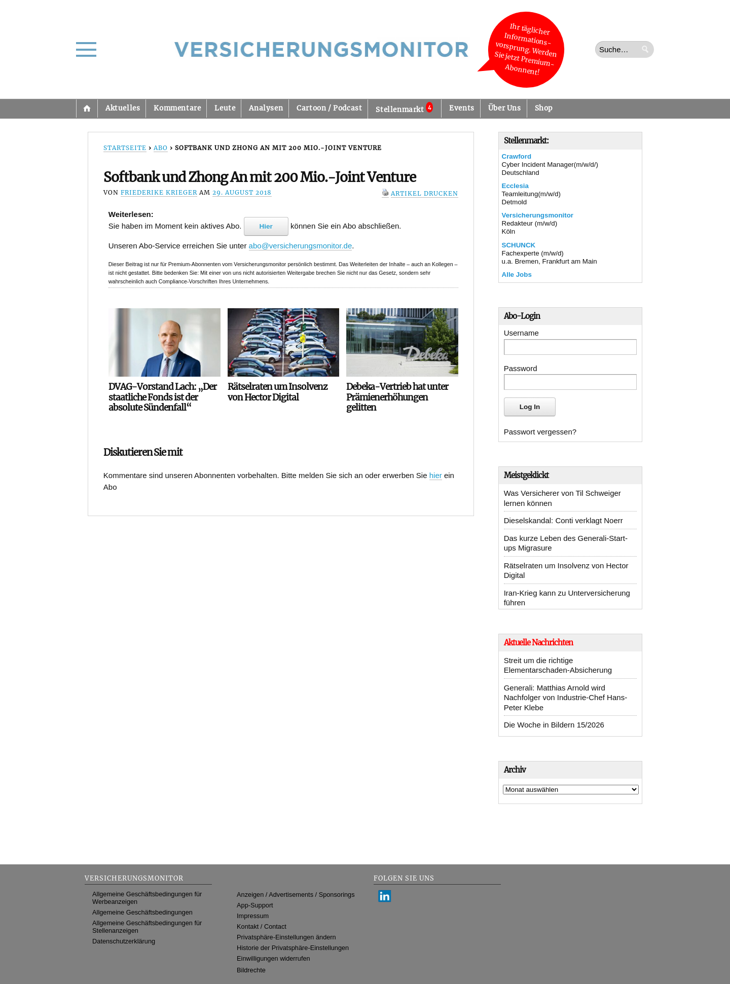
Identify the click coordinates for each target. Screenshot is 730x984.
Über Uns (504, 108)
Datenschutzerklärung (123, 941)
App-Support (255, 905)
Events (461, 108)
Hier (266, 226)
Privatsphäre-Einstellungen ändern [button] (286, 937)
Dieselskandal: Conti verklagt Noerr (563, 520)
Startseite (87, 108)
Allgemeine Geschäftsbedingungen (142, 912)
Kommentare (177, 108)
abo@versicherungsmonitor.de (300, 245)
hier (435, 475)
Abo (161, 148)
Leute (224, 108)
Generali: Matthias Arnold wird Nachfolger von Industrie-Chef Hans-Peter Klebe (565, 697)
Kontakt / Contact (261, 926)
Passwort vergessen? (540, 431)
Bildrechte (251, 970)
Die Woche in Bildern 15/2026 (554, 724)
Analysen (266, 108)
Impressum (253, 916)
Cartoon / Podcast (329, 108)
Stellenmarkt (404, 108)
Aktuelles (122, 108)
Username (521, 333)
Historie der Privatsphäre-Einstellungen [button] (293, 948)
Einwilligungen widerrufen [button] (273, 958)
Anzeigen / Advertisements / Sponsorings (295, 894)
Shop (544, 108)
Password (520, 368)
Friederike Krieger (159, 192)
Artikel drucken (424, 193)
